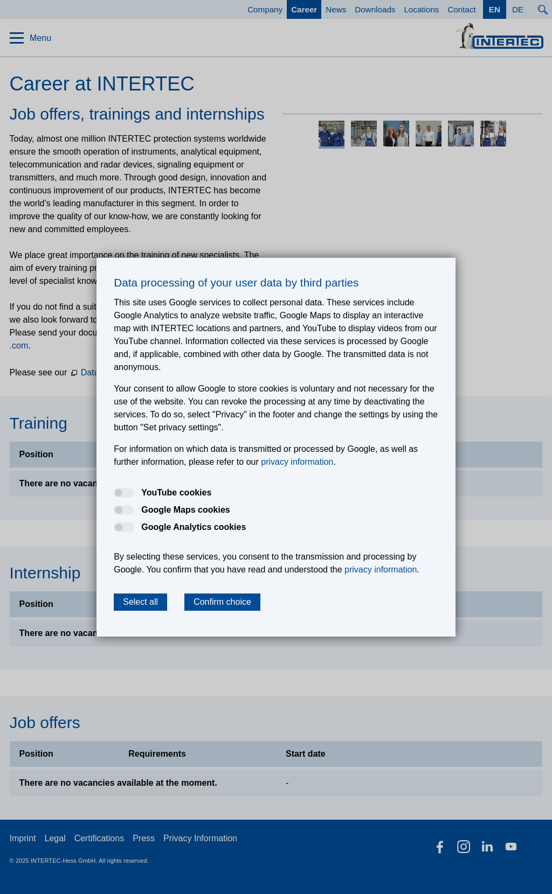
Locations (421, 9)
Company (264, 9)
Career (304, 9)
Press (144, 838)
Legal (55, 838)
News (336, 9)
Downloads (375, 9)
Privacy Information (200, 838)
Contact (461, 9)
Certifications (99, 838)
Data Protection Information (133, 372)
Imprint (23, 838)
